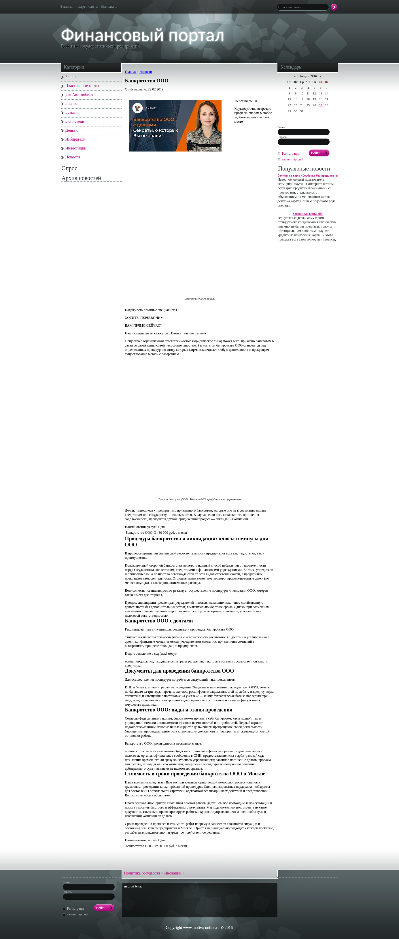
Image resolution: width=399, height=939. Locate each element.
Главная (68, 6)
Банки (70, 77)
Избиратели (75, 139)
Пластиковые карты (82, 86)
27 (320, 105)
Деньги (71, 130)
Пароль (282, 137)
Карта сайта (87, 6)
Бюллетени (74, 121)
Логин (281, 127)
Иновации (173, 873)
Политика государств (142, 873)
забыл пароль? (292, 159)
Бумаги (71, 112)
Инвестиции (75, 148)
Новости (72, 157)
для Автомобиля (79, 94)
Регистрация (291, 154)
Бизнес (71, 103)
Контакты (109, 6)
